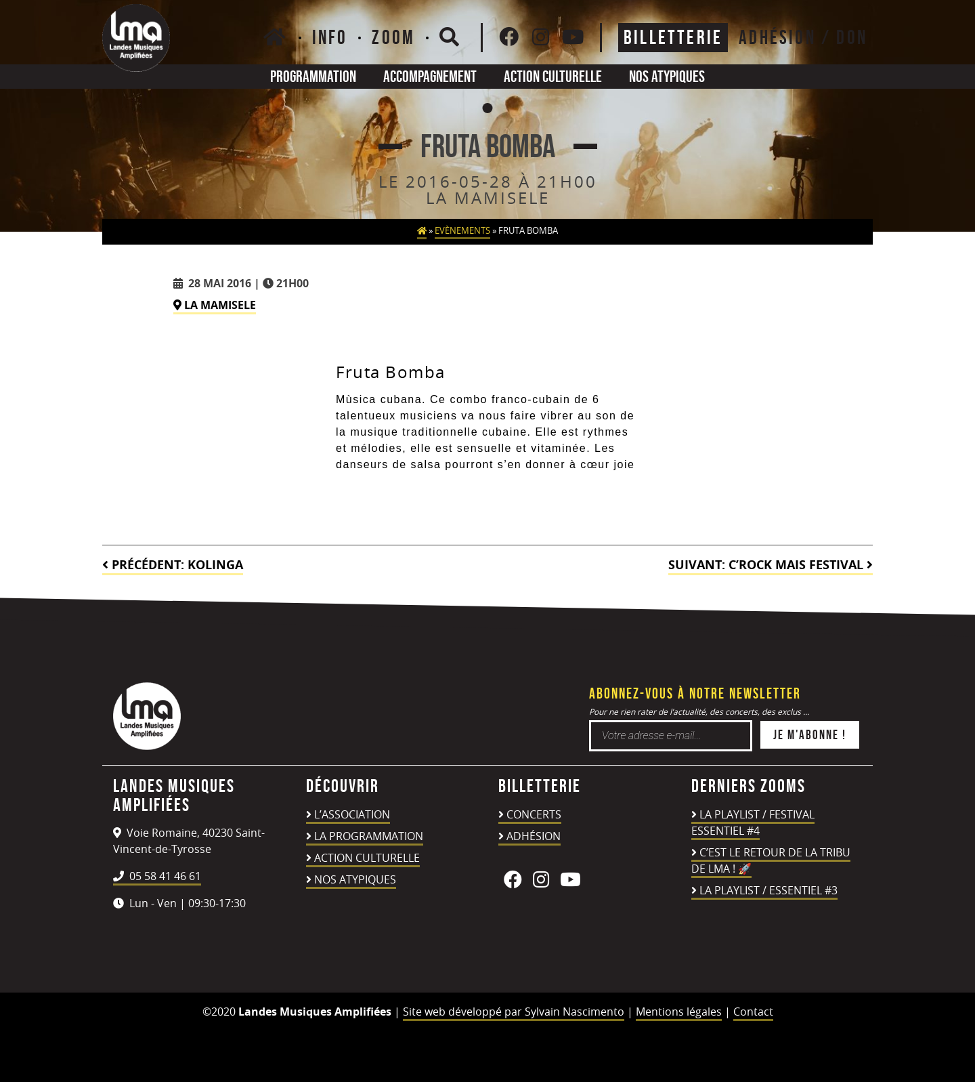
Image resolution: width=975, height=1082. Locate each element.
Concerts (533, 814)
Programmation (313, 76)
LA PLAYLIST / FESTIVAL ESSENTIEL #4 (753, 822)
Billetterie (673, 37)
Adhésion (533, 836)
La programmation (368, 836)
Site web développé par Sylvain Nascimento (513, 1011)
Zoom (393, 37)
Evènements (462, 230)
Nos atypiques (667, 76)
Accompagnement (430, 76)
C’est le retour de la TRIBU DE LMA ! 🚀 (770, 860)
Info (330, 37)
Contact (753, 1011)
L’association (352, 814)
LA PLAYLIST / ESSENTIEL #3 (768, 890)
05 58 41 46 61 (157, 876)
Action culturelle (553, 76)
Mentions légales (679, 1011)
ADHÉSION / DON (803, 37)
